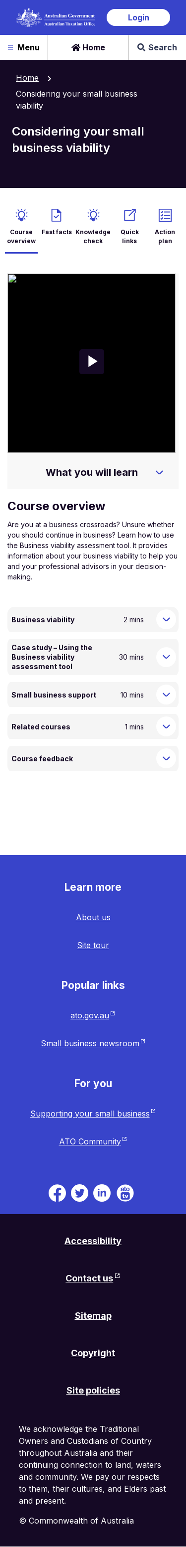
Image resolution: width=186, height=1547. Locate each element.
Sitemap (93, 1315)
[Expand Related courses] (166, 726)
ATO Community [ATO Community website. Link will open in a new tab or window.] (90, 1141)
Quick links (130, 236)
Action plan (165, 236)
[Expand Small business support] (166, 694)
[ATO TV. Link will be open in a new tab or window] (125, 1192)
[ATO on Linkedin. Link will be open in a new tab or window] (102, 1192)
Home (88, 47)
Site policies (93, 1390)
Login (138, 17)
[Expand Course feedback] (166, 758)
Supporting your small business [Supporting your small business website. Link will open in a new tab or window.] (90, 1114)
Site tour (93, 945)
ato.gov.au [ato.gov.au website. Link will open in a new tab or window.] (89, 1015)
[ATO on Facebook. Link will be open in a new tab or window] (57, 1192)
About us (93, 917)
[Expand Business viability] (166, 619)
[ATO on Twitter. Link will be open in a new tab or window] (79, 1192)
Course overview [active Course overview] (21, 236)
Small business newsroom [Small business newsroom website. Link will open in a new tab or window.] (90, 1043)
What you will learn (92, 472)
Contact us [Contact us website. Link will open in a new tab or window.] (89, 1278)
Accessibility (93, 1241)
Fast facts (57, 232)
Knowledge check (93, 236)
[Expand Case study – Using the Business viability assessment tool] (166, 657)
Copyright (93, 1353)
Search (157, 47)
